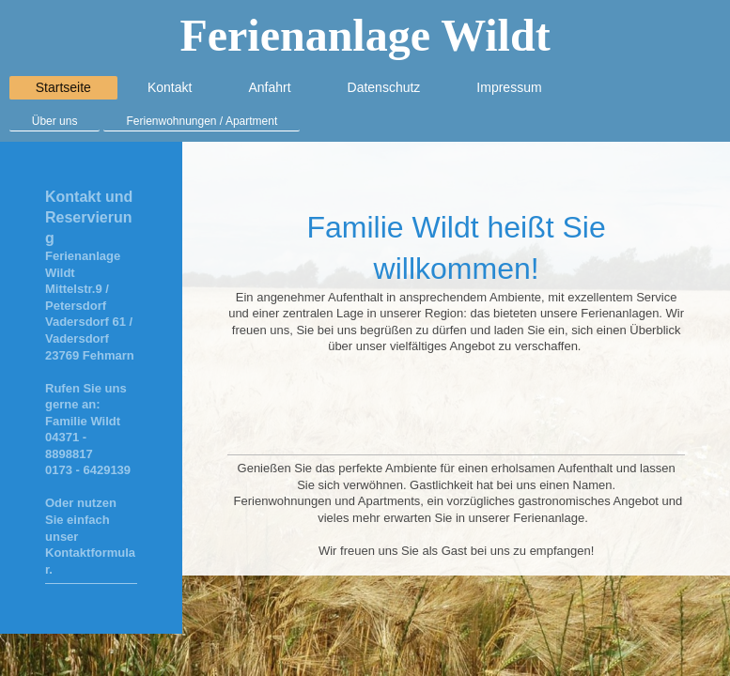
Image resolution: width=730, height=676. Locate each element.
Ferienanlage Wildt (364, 35)
